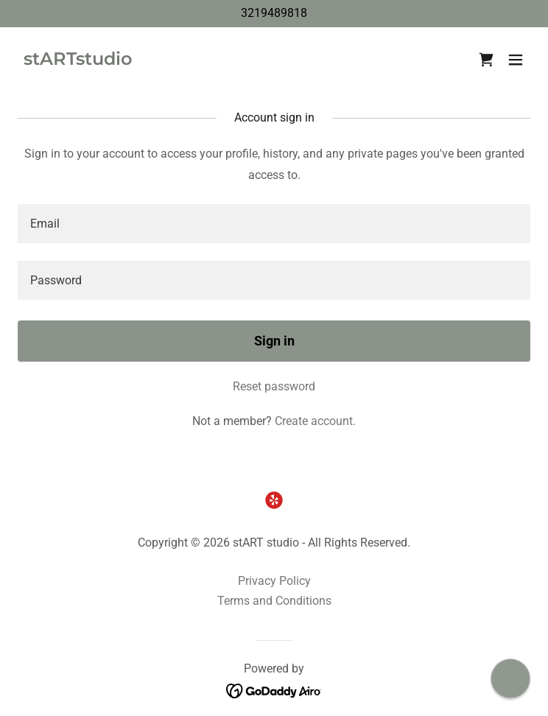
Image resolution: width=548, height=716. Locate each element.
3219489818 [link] (274, 13)
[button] (515, 59)
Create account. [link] (315, 421)
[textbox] (274, 223)
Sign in (274, 340)
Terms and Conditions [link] (274, 601)
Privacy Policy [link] (274, 581)
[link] (78, 61)
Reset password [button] (274, 386)
